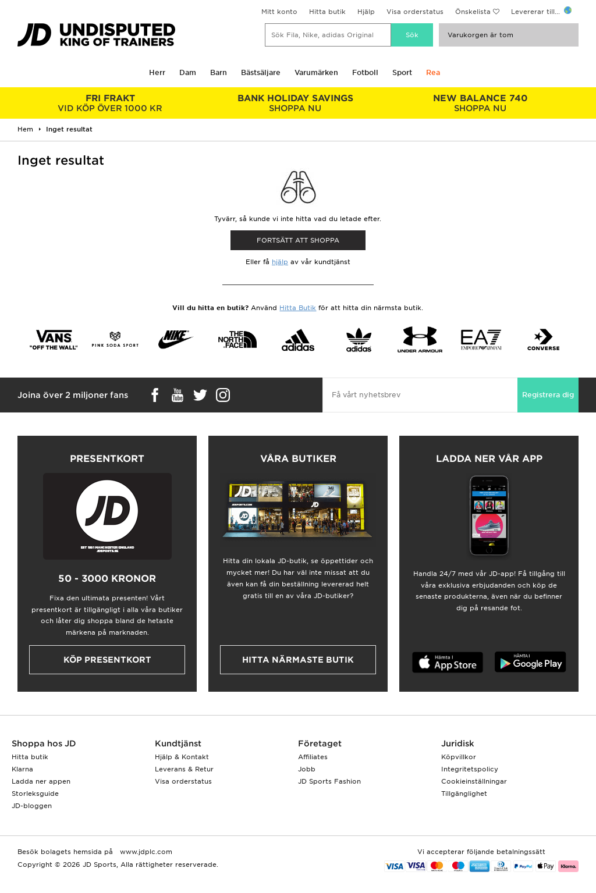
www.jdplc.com (145, 852)
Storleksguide (35, 793)
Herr (157, 72)
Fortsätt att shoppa (298, 240)
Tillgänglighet (464, 793)
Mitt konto (279, 12)
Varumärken (316, 72)
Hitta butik (327, 12)
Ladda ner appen (41, 781)
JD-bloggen (32, 806)
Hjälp (366, 12)
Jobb (306, 769)
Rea (433, 72)
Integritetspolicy (469, 769)
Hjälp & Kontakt (182, 757)
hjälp (280, 262)
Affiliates (313, 757)
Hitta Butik (297, 308)
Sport (402, 72)
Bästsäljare (261, 72)
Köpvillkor (458, 757)
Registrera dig (548, 394)
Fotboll (365, 72)
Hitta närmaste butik (298, 659)
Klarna (22, 769)
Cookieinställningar (474, 781)
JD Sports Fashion (329, 781)
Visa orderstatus (415, 12)
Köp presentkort (107, 659)
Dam (187, 72)
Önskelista (473, 12)
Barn (218, 72)
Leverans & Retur (184, 769)
